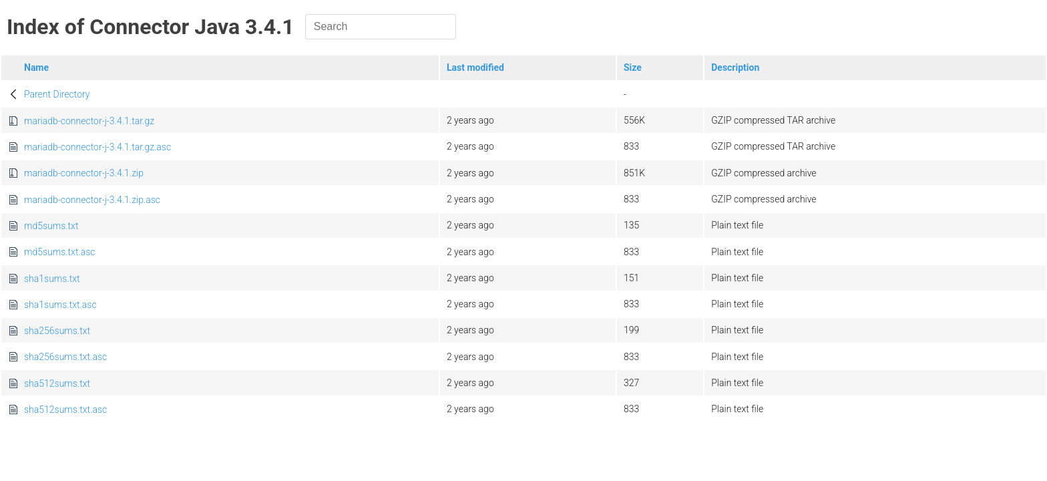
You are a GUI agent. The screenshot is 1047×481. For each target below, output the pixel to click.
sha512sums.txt (57, 383)
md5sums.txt (51, 225)
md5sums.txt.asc (59, 252)
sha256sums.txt (57, 330)
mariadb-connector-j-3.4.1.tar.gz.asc (97, 147)
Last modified (475, 67)
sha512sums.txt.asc (65, 409)
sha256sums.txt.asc (65, 356)
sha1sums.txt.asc (60, 304)
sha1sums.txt (52, 278)
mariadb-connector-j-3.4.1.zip (84, 173)
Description (735, 67)
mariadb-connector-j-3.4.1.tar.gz (89, 121)
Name (36, 67)
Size (633, 67)
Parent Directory (57, 94)
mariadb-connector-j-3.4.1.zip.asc (92, 199)
